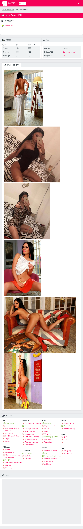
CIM (65, 437)
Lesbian (28, 459)
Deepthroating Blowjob (52, 456)
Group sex (9, 433)
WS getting (68, 454)
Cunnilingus (48, 461)
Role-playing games (51, 437)
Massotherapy (30, 434)
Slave (46, 431)
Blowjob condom (50, 450)
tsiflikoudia (7, 26)
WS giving (67, 451)
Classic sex (9, 423)
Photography (9, 452)
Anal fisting (68, 426)
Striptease (28, 453)
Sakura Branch (30, 445)
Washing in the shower (13, 462)
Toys (7, 439)
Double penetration (12, 436)
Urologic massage (31, 429)
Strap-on (47, 434)
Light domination (50, 426)
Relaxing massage (31, 442)
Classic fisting (69, 423)
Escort (7, 450)
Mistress (47, 423)
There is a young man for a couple (13, 456)
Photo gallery (11, 65)
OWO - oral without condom (12, 429)
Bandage (47, 439)
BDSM (46, 429)
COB (65, 440)
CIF (65, 442)
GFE (45, 453)
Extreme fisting (69, 429)
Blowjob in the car (50, 459)
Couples (8, 460)
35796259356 (9, 21)
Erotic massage (30, 426)
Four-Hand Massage (32, 437)
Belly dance (29, 456)
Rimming (8, 468)
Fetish (7, 441)
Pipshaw (8, 465)
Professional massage (33, 423)
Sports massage (31, 439)
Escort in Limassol (8, 10)
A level (7, 426)
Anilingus (47, 464)
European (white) (69, 52)
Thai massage (30, 431)
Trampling (48, 442)
